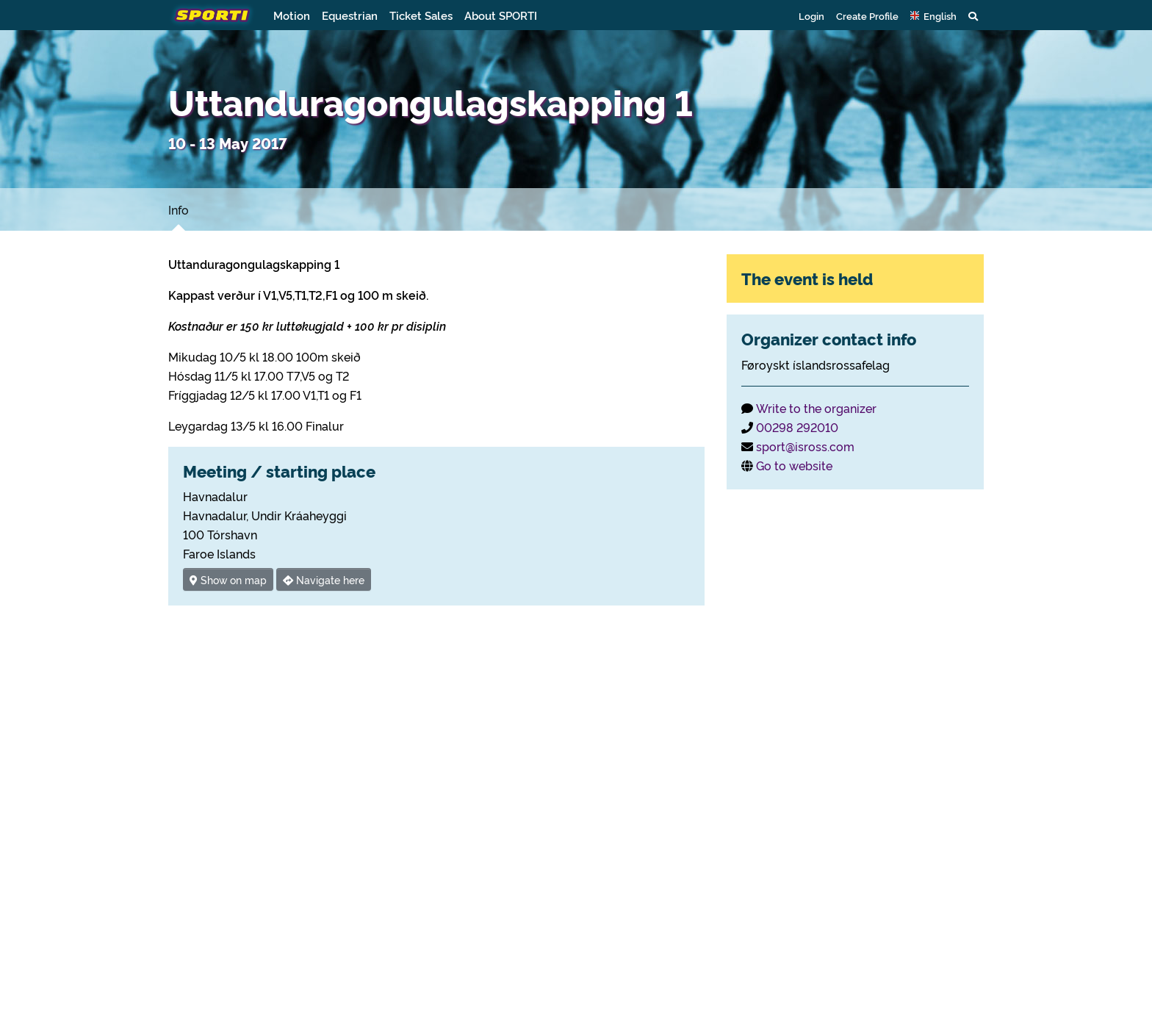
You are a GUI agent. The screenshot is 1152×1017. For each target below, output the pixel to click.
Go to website (794, 465)
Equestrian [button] (350, 15)
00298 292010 (797, 427)
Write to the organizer (816, 408)
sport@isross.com (805, 446)
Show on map (228, 579)
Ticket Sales (421, 15)
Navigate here (323, 579)
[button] (933, 15)
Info (178, 209)
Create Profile (867, 15)
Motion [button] (291, 15)
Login (811, 15)
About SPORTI (500, 15)
